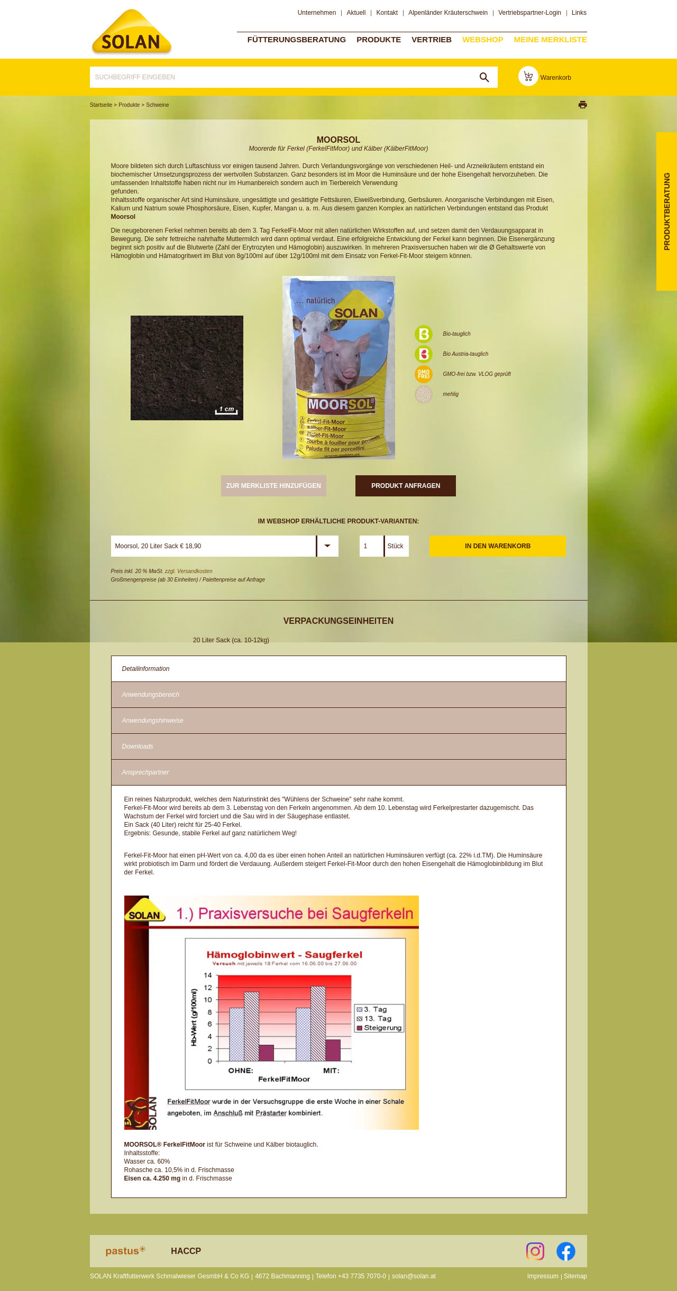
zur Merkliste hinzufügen (273, 486)
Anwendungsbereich (151, 694)
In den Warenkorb (497, 546)
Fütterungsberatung (297, 39)
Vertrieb (431, 39)
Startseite (101, 105)
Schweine (157, 105)
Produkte (378, 39)
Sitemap (575, 1276)
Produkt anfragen (405, 486)
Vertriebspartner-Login (529, 12)
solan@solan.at (414, 1276)
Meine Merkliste (550, 39)
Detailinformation (146, 668)
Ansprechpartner (145, 772)
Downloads (137, 746)
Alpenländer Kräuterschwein (448, 12)
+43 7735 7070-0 (362, 1276)
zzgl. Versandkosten (189, 571)
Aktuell (355, 12)
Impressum (543, 1276)
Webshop (483, 39)
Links (579, 12)
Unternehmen (317, 12)
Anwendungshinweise (153, 720)
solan (131, 32)
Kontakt (387, 12)
